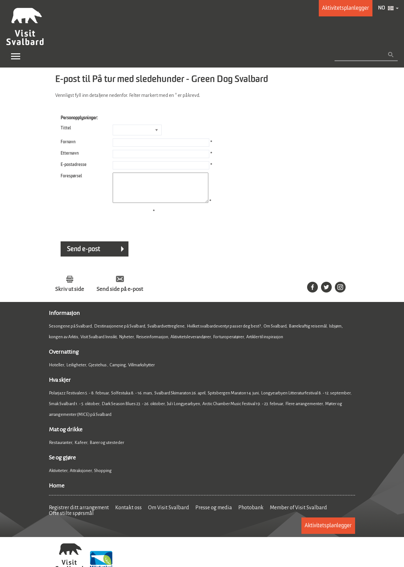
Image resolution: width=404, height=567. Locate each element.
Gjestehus (97, 370)
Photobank (251, 513)
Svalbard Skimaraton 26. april (179, 398)
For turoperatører (228, 342)
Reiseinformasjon (152, 342)
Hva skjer (60, 385)
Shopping (103, 476)
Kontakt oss (128, 513)
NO (381, 8)
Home (56, 491)
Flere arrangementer (304, 409)
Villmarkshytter (141, 370)
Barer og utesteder (107, 448)
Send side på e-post (120, 295)
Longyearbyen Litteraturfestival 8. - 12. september (306, 398)
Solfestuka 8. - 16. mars (131, 398)
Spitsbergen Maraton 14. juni (233, 398)
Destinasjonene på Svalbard (119, 331)
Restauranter (60, 448)
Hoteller (56, 370)
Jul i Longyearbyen (183, 409)
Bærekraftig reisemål (308, 331)
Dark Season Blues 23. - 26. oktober (133, 409)
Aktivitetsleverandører (190, 342)
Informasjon (64, 319)
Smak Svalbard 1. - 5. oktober (74, 409)
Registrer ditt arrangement (79, 513)
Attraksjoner (81, 476)
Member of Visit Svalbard (298, 513)
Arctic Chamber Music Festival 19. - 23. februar (242, 409)
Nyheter (126, 342)
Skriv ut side (69, 295)
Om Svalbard (275, 331)
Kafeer (80, 448)
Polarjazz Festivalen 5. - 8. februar (79, 398)
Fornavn (68, 142)
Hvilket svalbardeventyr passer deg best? (224, 331)
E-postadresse (73, 164)
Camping (118, 370)
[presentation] (103, 226)
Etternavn (70, 153)
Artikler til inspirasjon (264, 342)
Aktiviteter (58, 476)
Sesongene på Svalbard (70, 331)
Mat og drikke (65, 435)
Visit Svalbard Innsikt (98, 342)
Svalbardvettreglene (166, 331)
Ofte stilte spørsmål (71, 519)
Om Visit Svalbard (168, 513)
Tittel (66, 128)
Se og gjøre (62, 463)
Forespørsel (71, 176)
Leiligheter (76, 370)
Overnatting (64, 357)
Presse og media (213, 513)
